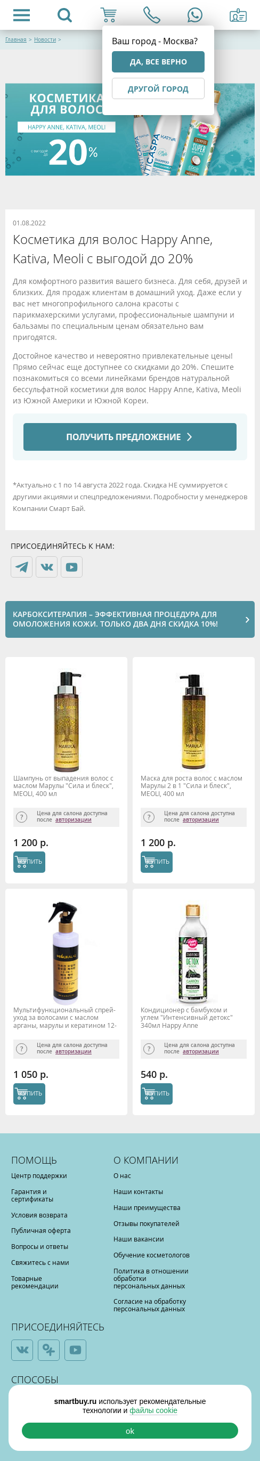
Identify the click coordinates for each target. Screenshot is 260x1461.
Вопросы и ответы (39, 1246)
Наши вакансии (138, 1239)
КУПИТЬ (30, 861)
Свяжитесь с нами (40, 1262)
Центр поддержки (39, 1175)
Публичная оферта (41, 1230)
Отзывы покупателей (146, 1223)
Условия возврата (39, 1215)
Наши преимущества (147, 1207)
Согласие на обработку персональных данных (149, 1305)
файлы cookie (153, 1410)
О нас (122, 1175)
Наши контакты (138, 1191)
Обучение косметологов (151, 1255)
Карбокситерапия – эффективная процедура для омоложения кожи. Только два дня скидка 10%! (115, 619)
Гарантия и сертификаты (32, 1195)
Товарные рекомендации (35, 1282)
